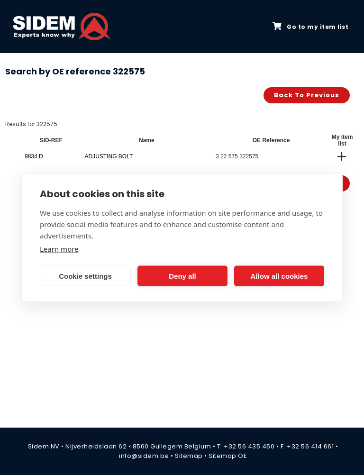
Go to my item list (310, 26)
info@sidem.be (144, 455)
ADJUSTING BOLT (108, 156)
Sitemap (189, 455)
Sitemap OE (228, 455)
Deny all (182, 276)
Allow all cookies (279, 276)
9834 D (34, 156)
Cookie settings (85, 276)
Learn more (59, 249)
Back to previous (306, 95)
